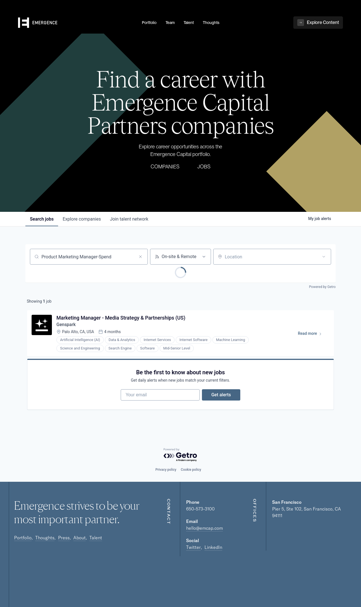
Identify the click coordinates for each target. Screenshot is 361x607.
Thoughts (44, 537)
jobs (42, 219)
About (79, 537)
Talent (95, 537)
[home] (76, 22)
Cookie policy (191, 470)
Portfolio (23, 537)
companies (82, 219)
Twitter (193, 547)
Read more (312, 334)
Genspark (66, 324)
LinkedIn (213, 547)
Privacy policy (165, 470)
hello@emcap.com (204, 528)
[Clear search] (140, 256)
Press (64, 537)
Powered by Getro (322, 287)
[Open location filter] (324, 256)
